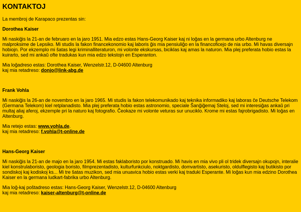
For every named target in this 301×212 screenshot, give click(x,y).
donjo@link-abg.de (62, 70)
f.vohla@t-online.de (63, 131)
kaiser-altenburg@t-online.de (73, 192)
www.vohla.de (53, 126)
